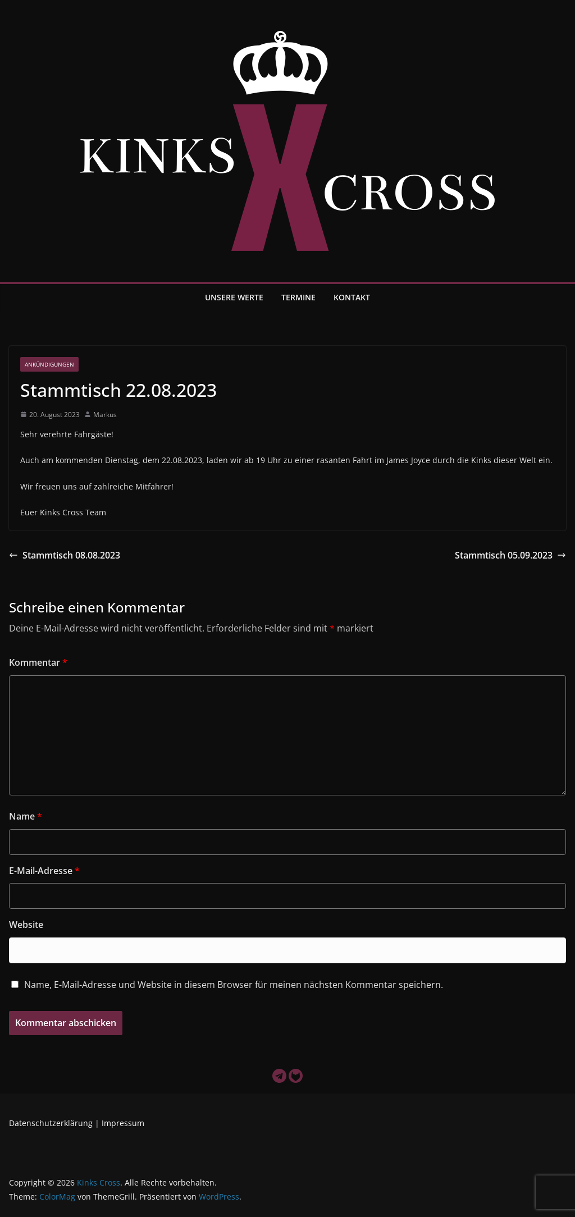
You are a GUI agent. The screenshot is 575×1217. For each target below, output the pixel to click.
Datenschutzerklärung (51, 1123)
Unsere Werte (234, 297)
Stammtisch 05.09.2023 (510, 555)
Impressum (123, 1123)
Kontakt (352, 297)
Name (25, 816)
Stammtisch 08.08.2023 (64, 555)
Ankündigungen (49, 364)
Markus (105, 414)
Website (26, 924)
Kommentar (38, 662)
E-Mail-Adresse (44, 870)
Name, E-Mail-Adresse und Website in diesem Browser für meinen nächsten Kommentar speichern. (233, 984)
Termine (298, 297)
